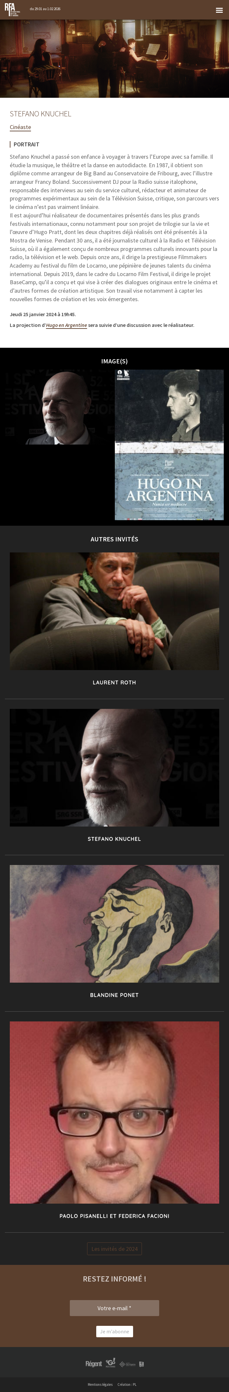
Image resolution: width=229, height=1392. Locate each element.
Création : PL (126, 1384)
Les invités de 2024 (114, 1249)
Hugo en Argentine (66, 325)
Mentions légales (100, 1384)
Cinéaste (20, 127)
